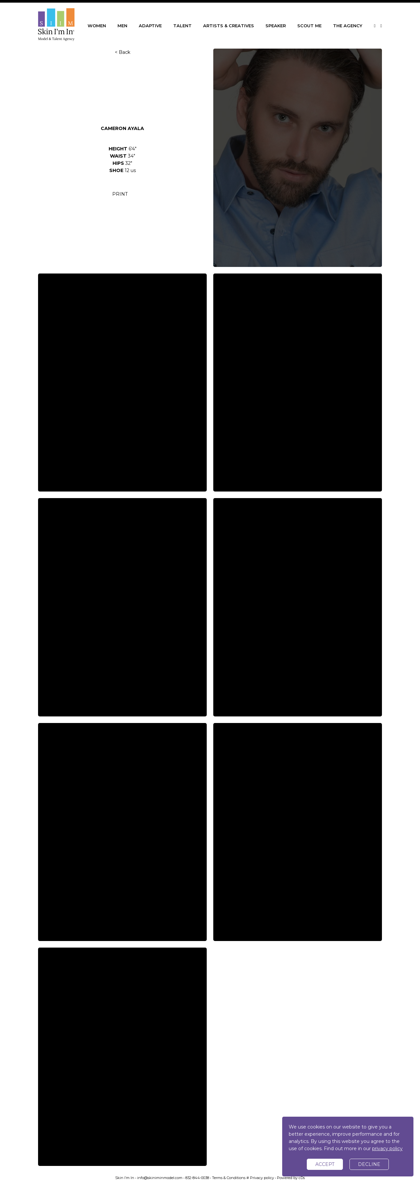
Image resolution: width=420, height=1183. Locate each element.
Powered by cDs (291, 1177)
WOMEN (97, 25)
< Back (122, 52)
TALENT (182, 25)
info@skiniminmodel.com (159, 1177)
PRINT (120, 194)
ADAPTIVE (150, 25)
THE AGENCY (347, 25)
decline (369, 1164)
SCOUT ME (309, 25)
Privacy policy (262, 1177)
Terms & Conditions (228, 1177)
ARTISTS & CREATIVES (228, 25)
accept (324, 1164)
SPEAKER (275, 25)
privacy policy (387, 1148)
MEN (122, 25)
